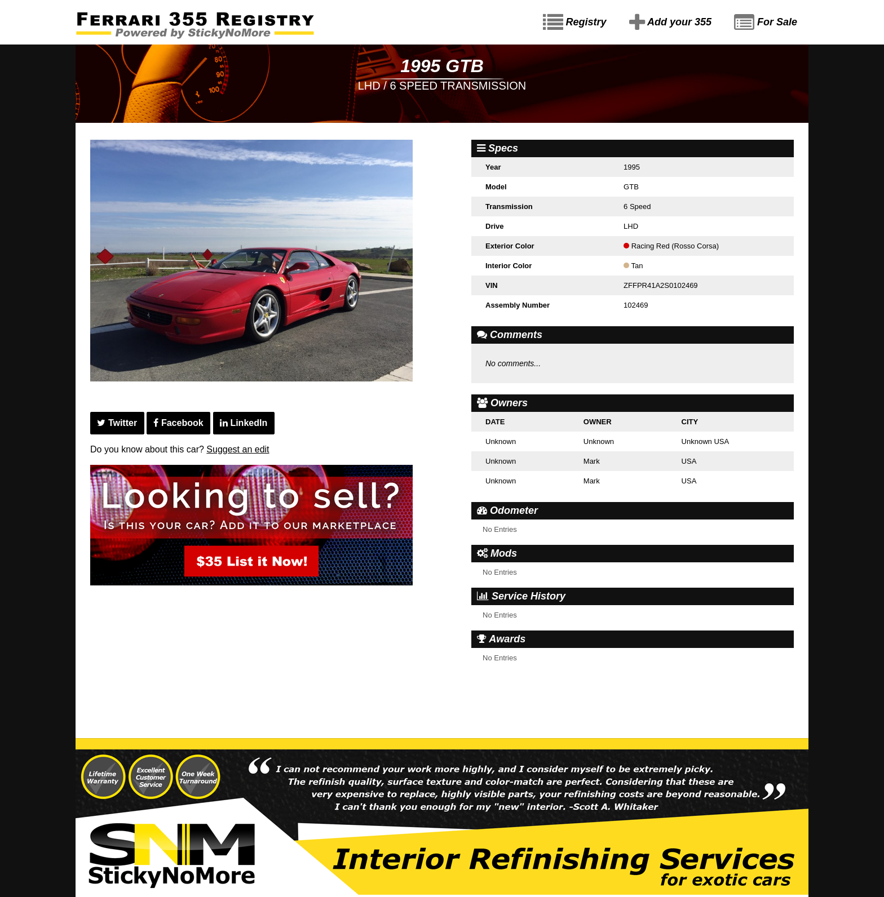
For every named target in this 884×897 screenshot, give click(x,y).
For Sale (765, 22)
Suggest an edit (237, 449)
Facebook (178, 423)
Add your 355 (670, 22)
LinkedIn (243, 423)
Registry (575, 22)
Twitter (117, 423)
